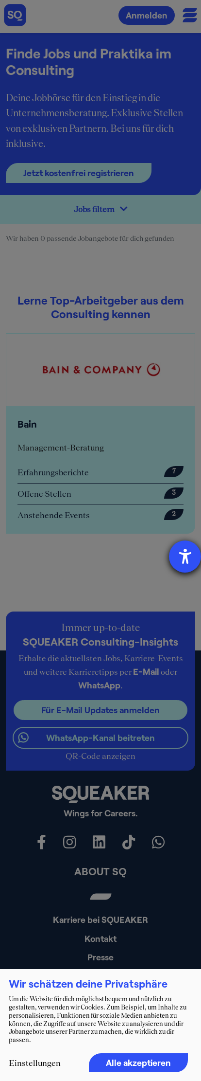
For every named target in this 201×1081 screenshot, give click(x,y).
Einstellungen (35, 1063)
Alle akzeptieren (138, 1062)
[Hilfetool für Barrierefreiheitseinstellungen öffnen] (185, 556)
